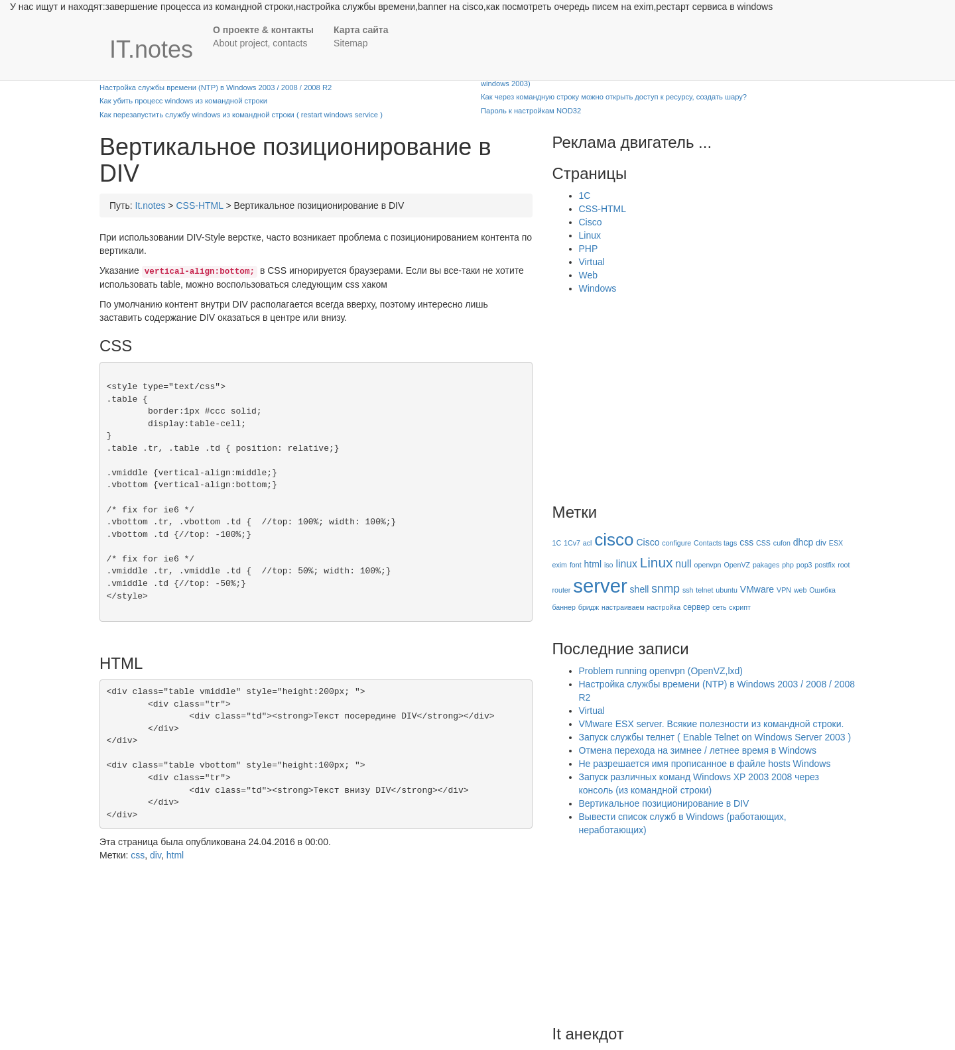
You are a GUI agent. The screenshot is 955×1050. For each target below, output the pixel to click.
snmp (665, 588)
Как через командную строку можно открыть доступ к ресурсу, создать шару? (614, 97)
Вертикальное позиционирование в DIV (664, 803)
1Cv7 (572, 543)
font (576, 565)
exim (560, 565)
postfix (824, 565)
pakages (766, 565)
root (844, 565)
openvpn (708, 565)
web (800, 590)
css (138, 855)
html (175, 855)
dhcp (803, 542)
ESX (836, 543)
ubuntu (726, 590)
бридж (588, 607)
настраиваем (623, 607)
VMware (757, 589)
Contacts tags (715, 543)
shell (639, 589)
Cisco (590, 222)
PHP (588, 248)
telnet (704, 590)
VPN (784, 590)
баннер (564, 607)
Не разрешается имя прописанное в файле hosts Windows (705, 763)
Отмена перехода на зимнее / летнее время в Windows (697, 750)
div (155, 855)
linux (626, 563)
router (561, 590)
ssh (688, 590)
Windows (598, 288)
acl (587, 543)
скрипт (740, 607)
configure (676, 543)
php (788, 565)
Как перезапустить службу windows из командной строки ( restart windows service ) (241, 115)
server (600, 586)
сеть (719, 607)
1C (585, 195)
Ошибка (822, 590)
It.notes (150, 205)
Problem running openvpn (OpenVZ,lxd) (661, 671)
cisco (613, 540)
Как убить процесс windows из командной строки (183, 101)
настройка (663, 607)
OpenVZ (737, 565)
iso (608, 565)
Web (588, 275)
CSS (763, 543)
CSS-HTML (199, 205)
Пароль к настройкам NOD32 (531, 111)
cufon (782, 543)
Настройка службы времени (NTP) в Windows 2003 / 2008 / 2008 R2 (215, 87)
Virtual (592, 262)
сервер (696, 607)
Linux (590, 235)
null (683, 563)
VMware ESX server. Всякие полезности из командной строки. (711, 724)
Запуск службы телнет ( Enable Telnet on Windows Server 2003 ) (715, 737)
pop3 (804, 565)
